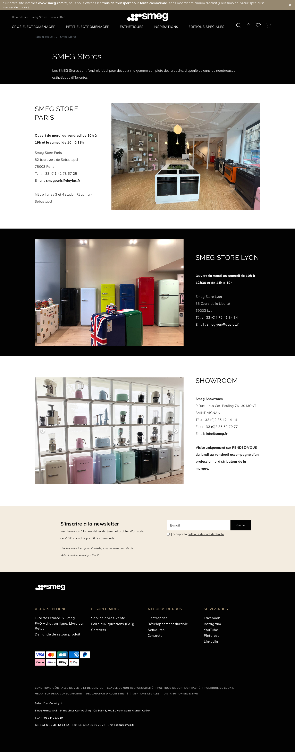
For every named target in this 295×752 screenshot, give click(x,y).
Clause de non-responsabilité (130, 687)
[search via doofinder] (238, 25)
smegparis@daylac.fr (63, 180)
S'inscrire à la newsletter (89, 524)
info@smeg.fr (216, 433)
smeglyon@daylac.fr (223, 324)
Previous (42, 430)
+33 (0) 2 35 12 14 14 (55, 724)
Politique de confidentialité (178, 687)
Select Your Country (47, 703)
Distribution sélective (181, 693)
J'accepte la (197, 534)
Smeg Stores (39, 17)
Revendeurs (20, 17)
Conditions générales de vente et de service (69, 687)
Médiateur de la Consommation (58, 693)
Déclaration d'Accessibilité (107, 693)
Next (175, 430)
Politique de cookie (219, 687)
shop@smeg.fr (125, 724)
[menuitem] (35, 26)
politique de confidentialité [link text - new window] (206, 534)
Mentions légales (146, 693)
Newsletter (57, 17)
